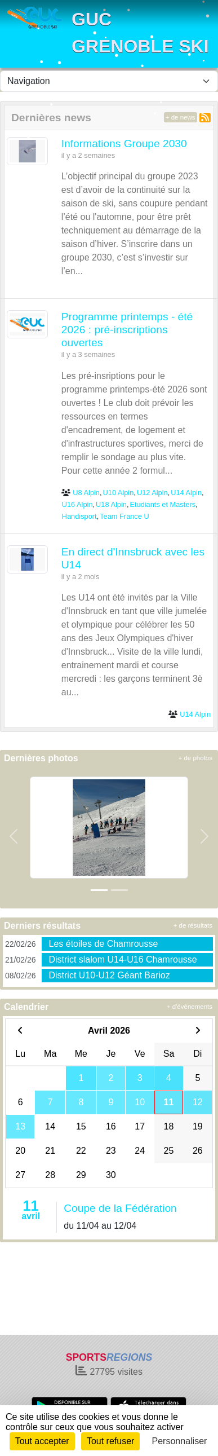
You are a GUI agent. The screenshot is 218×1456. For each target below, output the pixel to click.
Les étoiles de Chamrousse (103, 943)
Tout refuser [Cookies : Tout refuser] (110, 1441)
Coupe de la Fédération (120, 1208)
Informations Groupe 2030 (124, 143)
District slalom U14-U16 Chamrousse (122, 959)
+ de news (180, 117)
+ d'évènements (189, 1006)
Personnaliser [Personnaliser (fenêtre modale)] (179, 1441)
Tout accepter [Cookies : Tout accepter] (42, 1441)
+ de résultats (192, 925)
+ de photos (195, 758)
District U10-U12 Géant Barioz (109, 975)
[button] (13, 836)
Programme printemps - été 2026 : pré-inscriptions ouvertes (127, 329)
